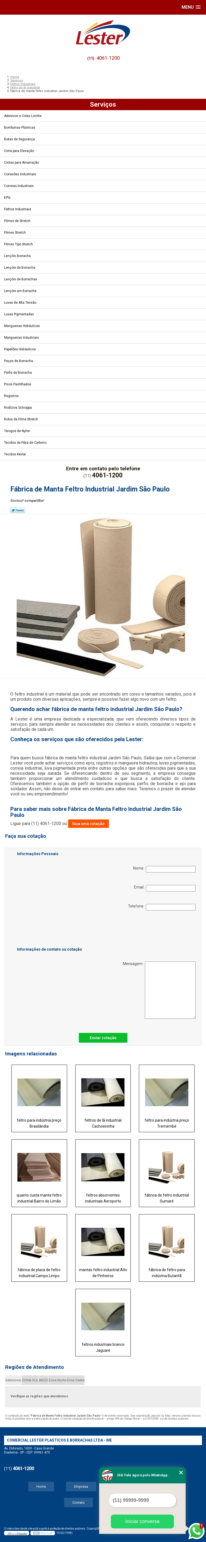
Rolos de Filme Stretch (21, 419)
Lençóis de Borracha (20, 267)
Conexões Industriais (20, 174)
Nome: (164, 869)
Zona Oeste (75, 1380)
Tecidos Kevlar (15, 454)
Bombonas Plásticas (20, 127)
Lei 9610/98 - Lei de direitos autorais (166, 1418)
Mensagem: (159, 990)
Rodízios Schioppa (18, 408)
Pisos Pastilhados (18, 384)
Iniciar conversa (142, 1521)
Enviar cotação (103, 1038)
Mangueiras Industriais (22, 338)
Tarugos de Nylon (17, 431)
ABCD (43, 1380)
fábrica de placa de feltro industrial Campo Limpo (39, 1273)
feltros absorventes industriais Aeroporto (103, 1198)
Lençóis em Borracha (20, 291)
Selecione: (13, 1380)
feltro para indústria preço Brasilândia (39, 1123)
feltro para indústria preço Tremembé (167, 1123)
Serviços (103, 104)
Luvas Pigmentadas (19, 314)
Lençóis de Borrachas (21, 279)
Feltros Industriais (18, 209)
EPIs (7, 197)
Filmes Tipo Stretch (19, 244)
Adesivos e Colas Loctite (23, 116)
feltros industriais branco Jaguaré (103, 1347)
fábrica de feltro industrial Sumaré (167, 1198)
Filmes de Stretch (17, 221)
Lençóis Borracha (18, 256)
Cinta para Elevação (19, 151)
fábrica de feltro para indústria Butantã (167, 1273)
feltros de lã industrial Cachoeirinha (103, 1123)
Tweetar (17, 510)
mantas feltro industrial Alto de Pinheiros (103, 1273)
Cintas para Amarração (22, 162)
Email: (165, 888)
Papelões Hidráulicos (20, 349)
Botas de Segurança (20, 139)
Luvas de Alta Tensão (20, 302)
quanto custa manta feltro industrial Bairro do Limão (39, 1198)
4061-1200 (108, 58)
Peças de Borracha (19, 361)
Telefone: (162, 907)
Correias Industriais (19, 186)
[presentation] (51, 929)
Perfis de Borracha (18, 373)
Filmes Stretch (15, 232)
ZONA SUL (30, 1380)
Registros (12, 396)
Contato (78, 1502)
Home (41, 1486)
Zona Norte (57, 1380)
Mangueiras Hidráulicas (22, 326)
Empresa (81, 1486)
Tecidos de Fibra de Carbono (25, 443)
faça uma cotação (88, 823)
